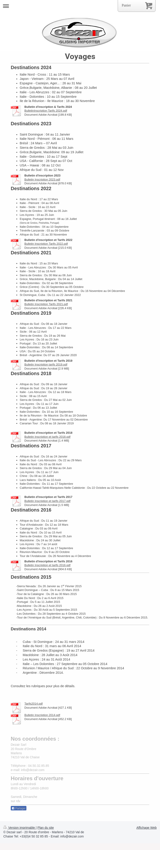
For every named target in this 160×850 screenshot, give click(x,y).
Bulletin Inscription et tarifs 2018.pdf (47, 436)
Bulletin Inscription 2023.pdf (42, 179)
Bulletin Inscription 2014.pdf (42, 715)
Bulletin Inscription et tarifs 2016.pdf (47, 565)
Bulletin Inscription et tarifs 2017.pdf (47, 501)
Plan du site (45, 827)
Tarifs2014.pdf (33, 703)
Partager (19, 808)
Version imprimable (19, 827)
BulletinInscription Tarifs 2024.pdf (45, 110)
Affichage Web (146, 827)
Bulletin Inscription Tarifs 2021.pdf (46, 304)
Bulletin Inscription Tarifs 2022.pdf (46, 243)
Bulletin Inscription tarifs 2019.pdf (45, 364)
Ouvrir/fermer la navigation (80, 6)
